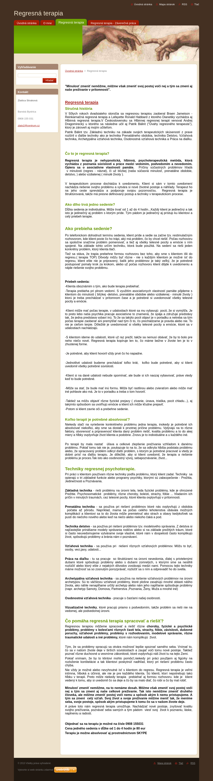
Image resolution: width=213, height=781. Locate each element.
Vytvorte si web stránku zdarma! (35, 769)
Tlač (196, 4)
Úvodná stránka (143, 4)
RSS (184, 4)
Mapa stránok (167, 4)
